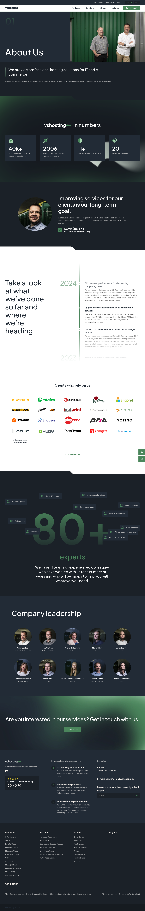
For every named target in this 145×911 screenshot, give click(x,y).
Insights (115, 8)
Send (135, 795)
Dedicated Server (12, 854)
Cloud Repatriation (47, 851)
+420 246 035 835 (113, 2)
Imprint (77, 861)
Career (77, 851)
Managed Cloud (11, 851)
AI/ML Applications (47, 858)
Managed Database (13, 868)
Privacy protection (109, 894)
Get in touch (11, 883)
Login (129, 2)
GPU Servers (10, 837)
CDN (7, 858)
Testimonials (79, 844)
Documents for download (129, 894)
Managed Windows (47, 847)
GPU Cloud (9, 840)
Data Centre (79, 837)
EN (137, 2)
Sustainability (79, 854)
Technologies (79, 858)
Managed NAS (11, 865)
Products (76, 8)
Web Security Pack (13, 875)
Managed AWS (46, 840)
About (103, 8)
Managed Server (12, 847)
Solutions (91, 8)
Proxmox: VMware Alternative (51, 854)
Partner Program (80, 847)
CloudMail (9, 861)
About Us (78, 840)
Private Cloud (10, 844)
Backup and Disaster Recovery (52, 844)
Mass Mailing (10, 872)
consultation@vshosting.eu (119, 778)
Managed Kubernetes (48, 837)
